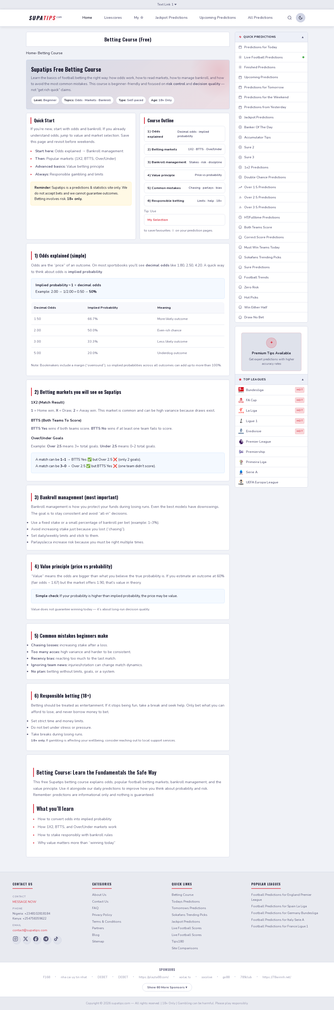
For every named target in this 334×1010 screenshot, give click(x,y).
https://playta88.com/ (154, 977)
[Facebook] (37, 940)
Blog (95, 935)
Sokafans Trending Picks (259, 257)
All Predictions (260, 17)
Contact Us (100, 901)
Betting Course (182, 895)
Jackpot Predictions (172, 17)
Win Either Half (252, 307)
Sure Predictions (254, 267)
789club (246, 977)
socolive (206, 977)
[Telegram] (47, 940)
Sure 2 (246, 147)
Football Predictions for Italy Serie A (277, 920)
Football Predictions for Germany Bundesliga (284, 913)
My (139, 18)
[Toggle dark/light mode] (300, 17)
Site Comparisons (185, 948)
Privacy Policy (102, 915)
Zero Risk (248, 287)
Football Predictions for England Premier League (281, 897)
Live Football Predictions (271, 57)
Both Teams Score (255, 227)
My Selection (157, 219)
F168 (46, 977)
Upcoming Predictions (218, 17)
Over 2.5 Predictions (257, 197)
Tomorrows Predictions (189, 908)
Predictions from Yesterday (262, 107)
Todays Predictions (186, 901)
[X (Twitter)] (27, 940)
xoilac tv (185, 977)
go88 (226, 977)
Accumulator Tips (254, 137)
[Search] (289, 18)
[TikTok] (57, 940)
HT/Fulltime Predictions (259, 217)
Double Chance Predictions (262, 177)
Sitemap (98, 941)
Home (87, 17)
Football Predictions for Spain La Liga (279, 906)
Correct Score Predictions (261, 237)
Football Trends (253, 277)
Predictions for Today (257, 47)
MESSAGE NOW (24, 902)
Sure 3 (246, 157)
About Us (99, 895)
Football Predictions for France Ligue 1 (279, 926)
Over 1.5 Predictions (257, 187)
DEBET (103, 977)
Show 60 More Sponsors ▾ (167, 987)
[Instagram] (17, 940)
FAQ (95, 908)
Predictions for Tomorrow (261, 87)
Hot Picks (248, 297)
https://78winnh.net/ (277, 977)
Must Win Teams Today (259, 247)
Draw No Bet (251, 317)
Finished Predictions (257, 67)
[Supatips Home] (45, 17)
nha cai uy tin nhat (74, 977)
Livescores (113, 17)
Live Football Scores (187, 928)
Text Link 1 (167, 4)
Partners (98, 928)
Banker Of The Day (255, 127)
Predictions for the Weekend (263, 97)
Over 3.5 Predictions (257, 207)
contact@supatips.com (30, 930)
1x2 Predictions (253, 167)
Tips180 (178, 941)
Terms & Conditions (106, 922)
